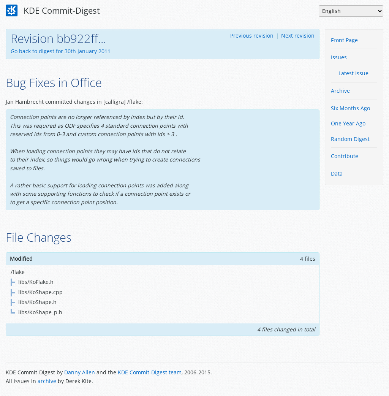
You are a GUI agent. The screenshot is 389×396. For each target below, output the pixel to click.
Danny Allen (79, 372)
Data (337, 173)
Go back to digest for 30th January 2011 (61, 51)
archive (47, 381)
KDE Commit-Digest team (150, 372)
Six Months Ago (350, 108)
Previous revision (252, 35)
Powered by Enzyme (354, 377)
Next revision (298, 35)
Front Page (344, 40)
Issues (339, 57)
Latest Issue (353, 73)
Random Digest (350, 139)
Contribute (344, 156)
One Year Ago (348, 123)
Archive (340, 90)
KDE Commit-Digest (53, 11)
